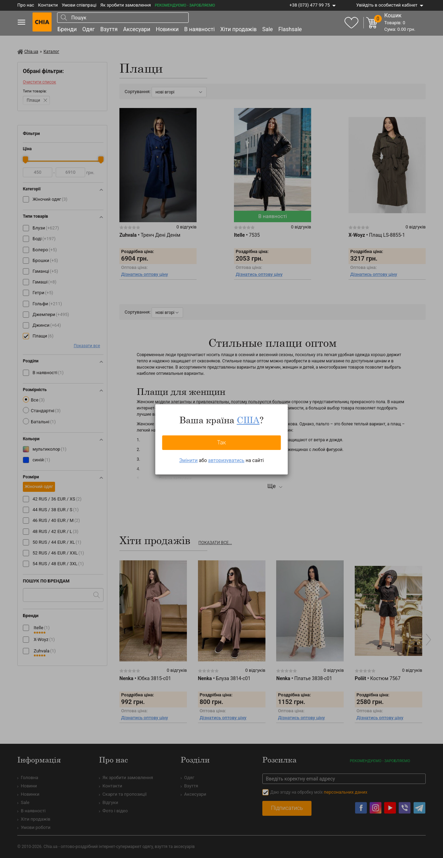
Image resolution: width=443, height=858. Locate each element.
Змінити (188, 460)
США (248, 419)
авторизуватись (226, 460)
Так (221, 442)
